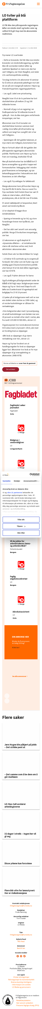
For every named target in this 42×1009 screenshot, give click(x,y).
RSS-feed (21, 941)
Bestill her (21, 948)
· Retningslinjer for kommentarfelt (21, 979)
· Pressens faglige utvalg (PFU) (27, 1005)
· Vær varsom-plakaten (24, 1003)
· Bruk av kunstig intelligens (21, 982)
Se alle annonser (19, 676)
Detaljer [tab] (17, 481)
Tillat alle (21, 520)
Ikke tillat (21, 533)
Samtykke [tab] (7, 481)
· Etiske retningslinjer (21, 977)
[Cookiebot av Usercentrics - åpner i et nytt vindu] (29, 474)
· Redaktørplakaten (23, 1000)
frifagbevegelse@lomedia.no (21, 906)
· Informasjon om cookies (21, 984)
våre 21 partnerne (14, 492)
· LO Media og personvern (21, 987)
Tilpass (21, 526)
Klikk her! (15, 647)
